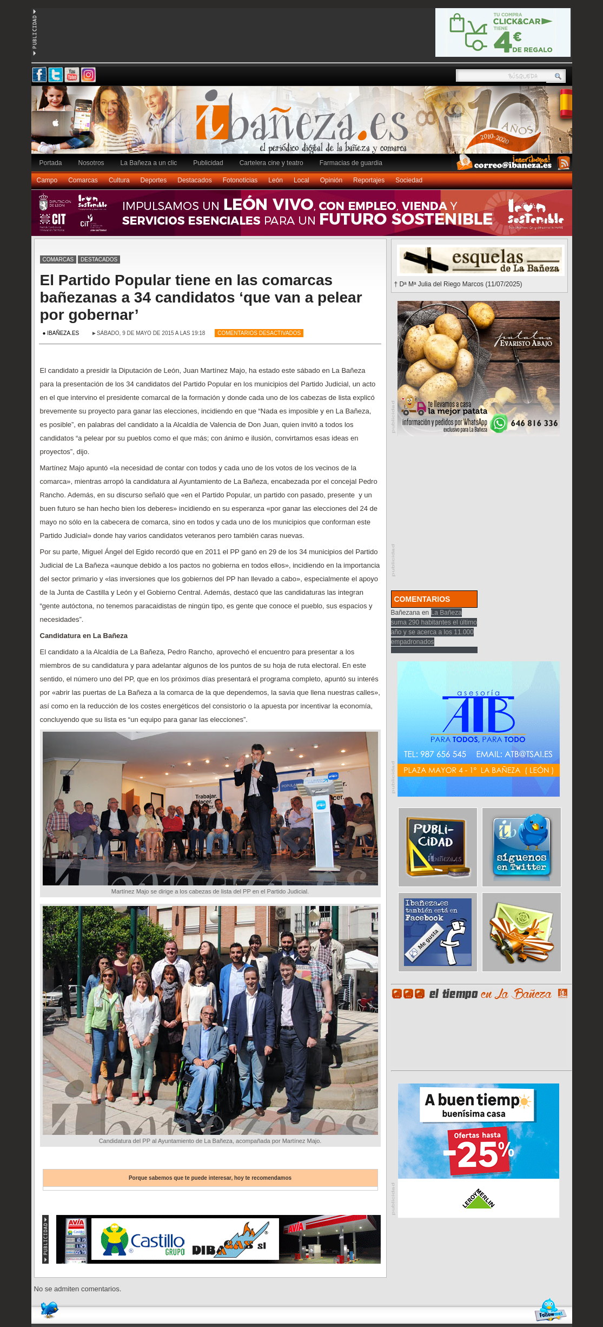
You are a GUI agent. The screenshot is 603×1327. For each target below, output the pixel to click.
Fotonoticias (240, 180)
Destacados (194, 180)
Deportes (154, 180)
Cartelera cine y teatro (271, 163)
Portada (50, 163)
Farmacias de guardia (351, 163)
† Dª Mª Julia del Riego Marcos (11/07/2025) (458, 284)
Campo (47, 180)
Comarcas (83, 180)
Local (301, 180)
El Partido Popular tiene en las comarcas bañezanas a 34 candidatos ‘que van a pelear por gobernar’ (201, 297)
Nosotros (91, 163)
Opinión (331, 180)
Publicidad (208, 163)
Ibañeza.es (304, 125)
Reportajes (369, 180)
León (275, 180)
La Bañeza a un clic (149, 163)
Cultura (119, 180)
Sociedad (408, 180)
